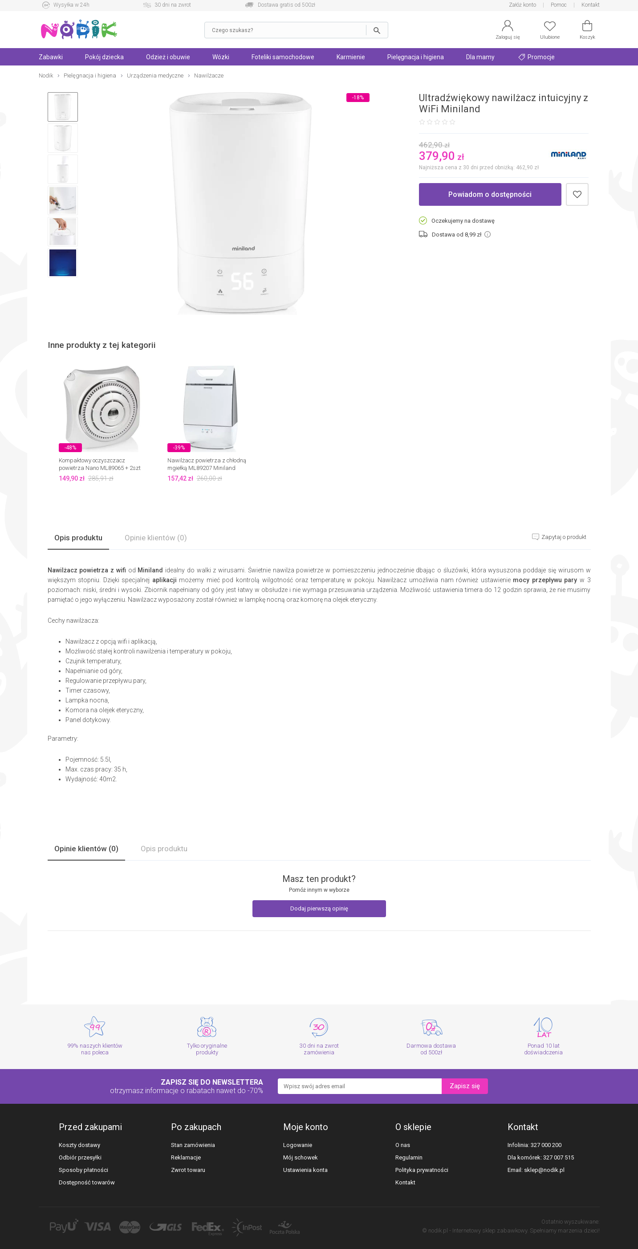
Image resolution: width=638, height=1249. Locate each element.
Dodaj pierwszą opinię (319, 908)
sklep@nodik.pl (544, 1170)
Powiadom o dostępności (490, 194)
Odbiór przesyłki (80, 1157)
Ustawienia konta (305, 1170)
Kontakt (590, 5)
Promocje (536, 57)
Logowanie (297, 1145)
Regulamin (409, 1157)
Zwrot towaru (188, 1170)
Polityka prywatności (421, 1170)
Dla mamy (480, 57)
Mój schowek (300, 1157)
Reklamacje (186, 1157)
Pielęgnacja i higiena (415, 57)
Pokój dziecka (104, 57)
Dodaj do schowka (577, 194)
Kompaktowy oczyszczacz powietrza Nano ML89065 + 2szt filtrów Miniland (100, 468)
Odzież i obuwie (168, 57)
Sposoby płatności (83, 1170)
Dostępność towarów (87, 1182)
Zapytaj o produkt (563, 537)
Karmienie (351, 57)
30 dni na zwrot (172, 5)
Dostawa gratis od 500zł (286, 5)
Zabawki (51, 57)
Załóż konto (522, 5)
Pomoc (559, 5)
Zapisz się (465, 1086)
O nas (402, 1145)
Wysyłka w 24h (71, 5)
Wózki (220, 57)
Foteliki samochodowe (283, 57)
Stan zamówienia (193, 1145)
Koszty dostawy (79, 1145)
